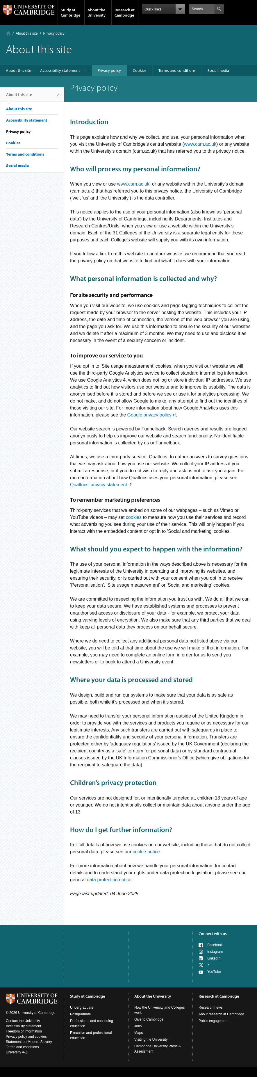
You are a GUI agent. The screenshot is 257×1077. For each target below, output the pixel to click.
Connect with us (213, 933)
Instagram (215, 952)
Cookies (140, 70)
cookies (134, 517)
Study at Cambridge (70, 12)
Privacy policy (109, 70)
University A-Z (17, 1052)
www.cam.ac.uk (200, 144)
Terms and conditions (177, 70)
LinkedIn (213, 958)
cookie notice (146, 851)
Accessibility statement (60, 70)
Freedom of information (24, 1031)
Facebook (215, 945)
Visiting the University (151, 1039)
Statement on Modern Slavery (29, 1042)
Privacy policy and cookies (26, 1037)
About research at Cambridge (221, 1014)
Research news (211, 1007)
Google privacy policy (149, 414)
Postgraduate (80, 1014)
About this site (27, 33)
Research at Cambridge (125, 12)
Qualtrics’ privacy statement (98, 484)
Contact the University (23, 1021)
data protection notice (109, 879)
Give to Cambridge (148, 1019)
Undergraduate (81, 1007)
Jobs (138, 1026)
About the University (97, 12)
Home (8, 33)
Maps (138, 1033)
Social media (218, 70)
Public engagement (214, 1021)
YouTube (214, 972)
